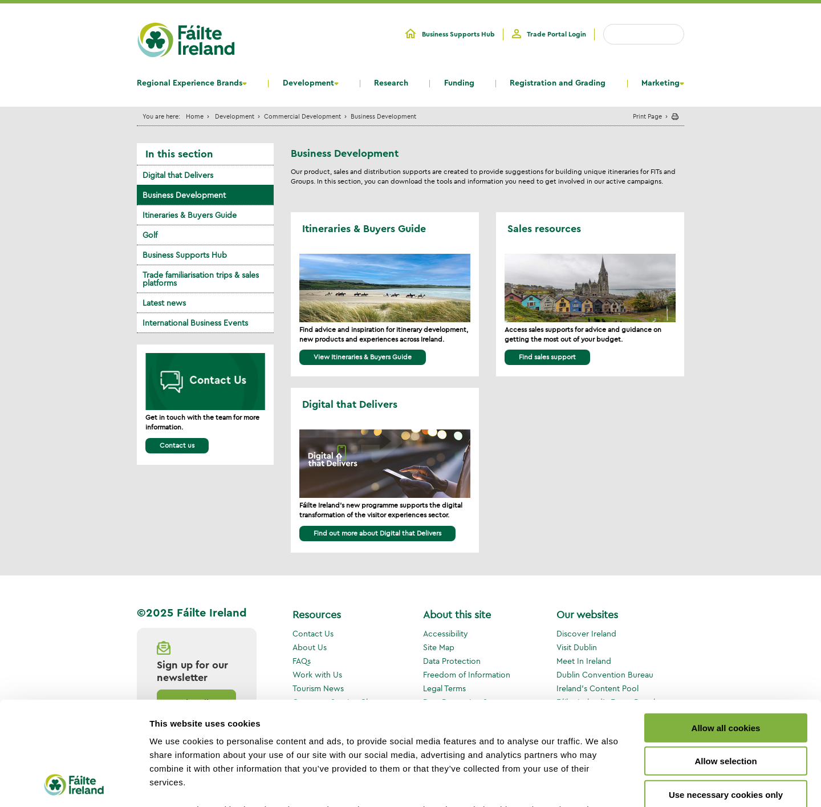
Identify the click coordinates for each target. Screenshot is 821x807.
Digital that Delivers (178, 175)
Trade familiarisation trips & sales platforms (201, 279)
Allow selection (725, 664)
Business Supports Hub (458, 34)
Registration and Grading (557, 83)
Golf (150, 235)
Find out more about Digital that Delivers (377, 533)
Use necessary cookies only (726, 698)
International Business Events (195, 323)
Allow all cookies (726, 631)
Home (195, 116)
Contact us (177, 445)
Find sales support (547, 356)
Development (308, 83)
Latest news (164, 303)
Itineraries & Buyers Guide (190, 215)
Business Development (184, 195)
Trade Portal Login (556, 34)
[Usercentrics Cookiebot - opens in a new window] (74, 784)
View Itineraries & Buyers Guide (363, 356)
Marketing (660, 83)
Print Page (647, 116)
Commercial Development (302, 116)
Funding (459, 83)
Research (391, 83)
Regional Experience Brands (189, 83)
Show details (598, 784)
